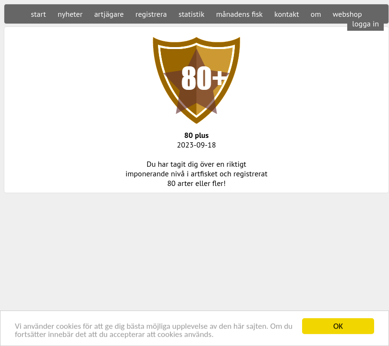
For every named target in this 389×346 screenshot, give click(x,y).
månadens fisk (239, 14)
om (316, 14)
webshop (347, 14)
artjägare (109, 14)
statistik (192, 14)
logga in (365, 23)
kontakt (286, 14)
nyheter (70, 14)
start (38, 14)
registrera (151, 14)
